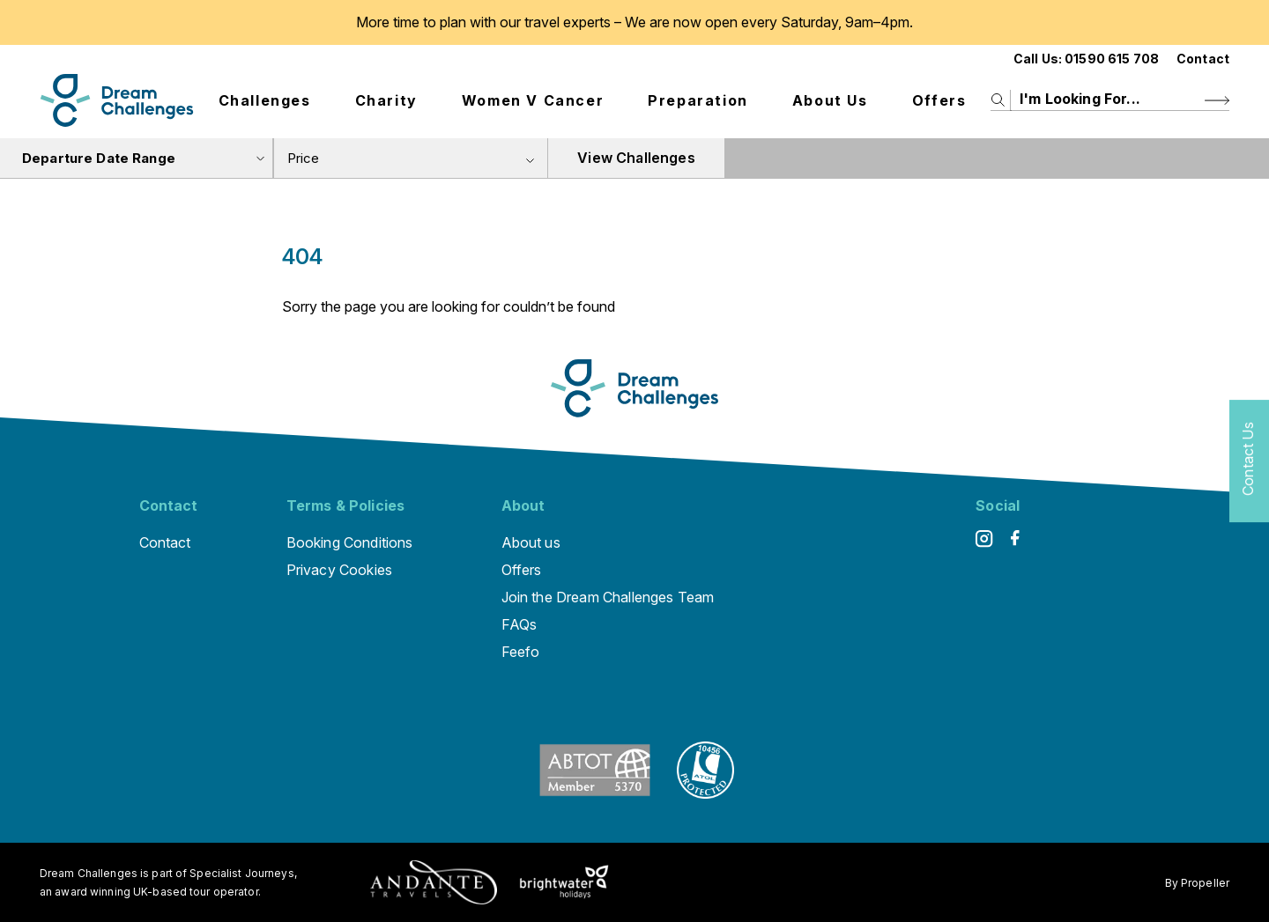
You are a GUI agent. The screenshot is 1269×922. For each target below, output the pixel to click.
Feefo (520, 651)
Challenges (265, 100)
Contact (1202, 58)
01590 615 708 (1112, 58)
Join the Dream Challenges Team (608, 597)
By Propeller (1197, 882)
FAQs (519, 624)
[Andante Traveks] (433, 882)
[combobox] (410, 158)
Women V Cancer (533, 100)
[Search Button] (1217, 100)
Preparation (698, 100)
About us (830, 100)
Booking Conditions (349, 542)
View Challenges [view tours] (635, 157)
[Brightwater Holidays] (564, 882)
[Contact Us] (1249, 461)
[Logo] (117, 100)
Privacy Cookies (339, 570)
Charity (386, 100)
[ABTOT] (595, 793)
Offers (939, 100)
